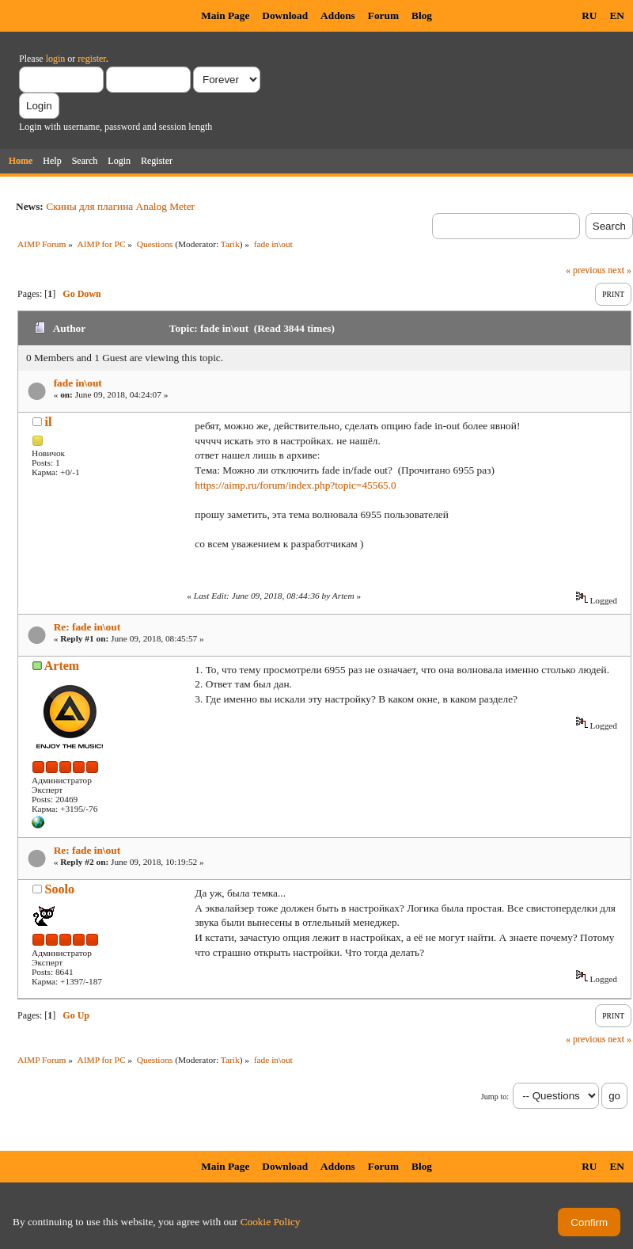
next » (619, 270)
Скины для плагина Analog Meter (120, 206)
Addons (337, 15)
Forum (383, 15)
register (91, 58)
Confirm (589, 1222)
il (48, 421)
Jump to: (495, 1096)
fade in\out (78, 383)
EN (616, 15)
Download (285, 15)
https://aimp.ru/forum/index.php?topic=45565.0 (295, 485)
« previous (585, 270)
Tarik (230, 244)
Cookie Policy (271, 1222)
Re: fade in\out (87, 627)
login (56, 58)
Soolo (59, 889)
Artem (61, 665)
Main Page (225, 15)
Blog (421, 15)
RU (589, 15)
